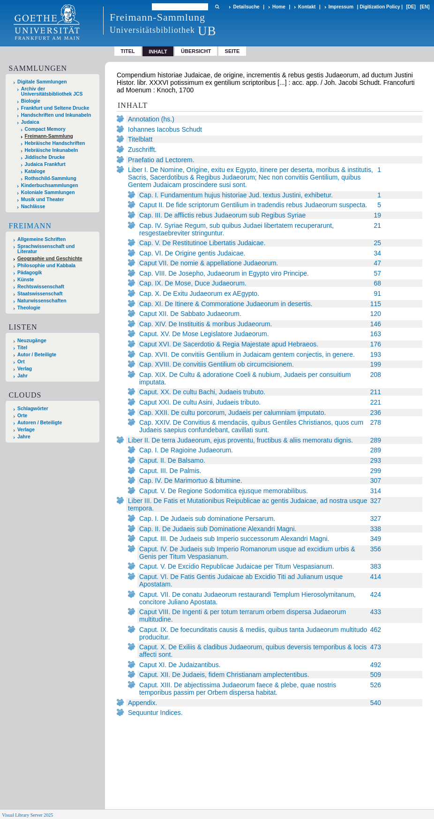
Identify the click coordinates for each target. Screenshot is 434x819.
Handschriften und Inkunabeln (56, 115)
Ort (21, 361)
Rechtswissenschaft (40, 286)
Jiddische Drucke (45, 157)
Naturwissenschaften (42, 300)
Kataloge (35, 171)
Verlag (24, 368)
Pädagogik (29, 272)
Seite (232, 51)
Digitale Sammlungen (42, 81)
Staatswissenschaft (39, 293)
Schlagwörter (32, 408)
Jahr (22, 375)
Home (278, 6)
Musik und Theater (42, 199)
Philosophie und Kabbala (46, 265)
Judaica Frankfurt (45, 164)
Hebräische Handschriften (55, 143)
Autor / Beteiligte (36, 354)
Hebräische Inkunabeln (51, 150)
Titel (127, 51)
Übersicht (196, 51)
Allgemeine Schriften (41, 239)
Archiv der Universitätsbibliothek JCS (52, 91)
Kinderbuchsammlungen (49, 185)
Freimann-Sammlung (49, 136)
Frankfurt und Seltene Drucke (55, 108)
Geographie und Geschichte (49, 258)
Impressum (341, 6)
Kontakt (306, 6)
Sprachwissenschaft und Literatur (46, 249)
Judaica (30, 122)
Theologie (28, 307)
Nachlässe (33, 206)
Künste (25, 279)
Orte (22, 415)
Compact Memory (45, 129)
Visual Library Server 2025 (27, 815)
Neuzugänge (31, 340)
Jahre (23, 436)
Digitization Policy (379, 6)
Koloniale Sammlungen (48, 192)
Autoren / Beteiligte (39, 422)
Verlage (26, 429)
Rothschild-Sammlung (50, 178)
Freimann (30, 226)
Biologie (30, 101)
